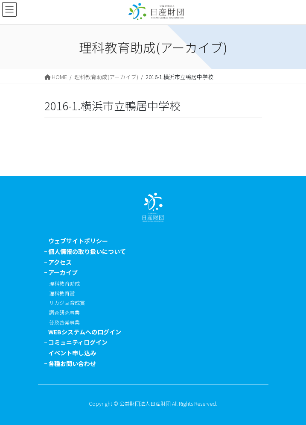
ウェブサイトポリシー (78, 240)
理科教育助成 (64, 283)
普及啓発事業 (64, 322)
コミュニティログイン (78, 342)
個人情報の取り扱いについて (87, 251)
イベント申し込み (72, 352)
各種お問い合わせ (72, 363)
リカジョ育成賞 (67, 302)
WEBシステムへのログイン (84, 332)
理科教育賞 (62, 293)
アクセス (60, 262)
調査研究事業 (64, 312)
